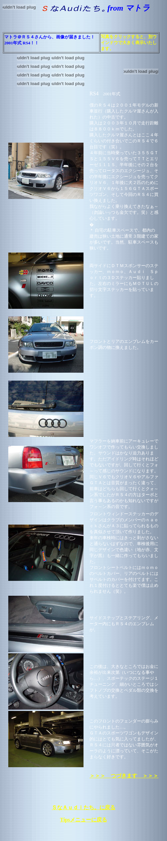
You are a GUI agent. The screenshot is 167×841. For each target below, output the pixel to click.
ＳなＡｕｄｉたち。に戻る (83, 807)
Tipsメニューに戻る (83, 819)
